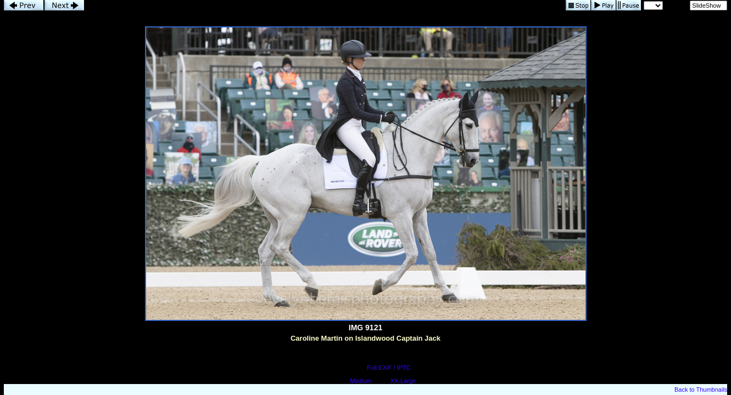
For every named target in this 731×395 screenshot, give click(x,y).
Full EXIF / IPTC (388, 367)
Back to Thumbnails (700, 389)
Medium (360, 380)
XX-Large (403, 380)
